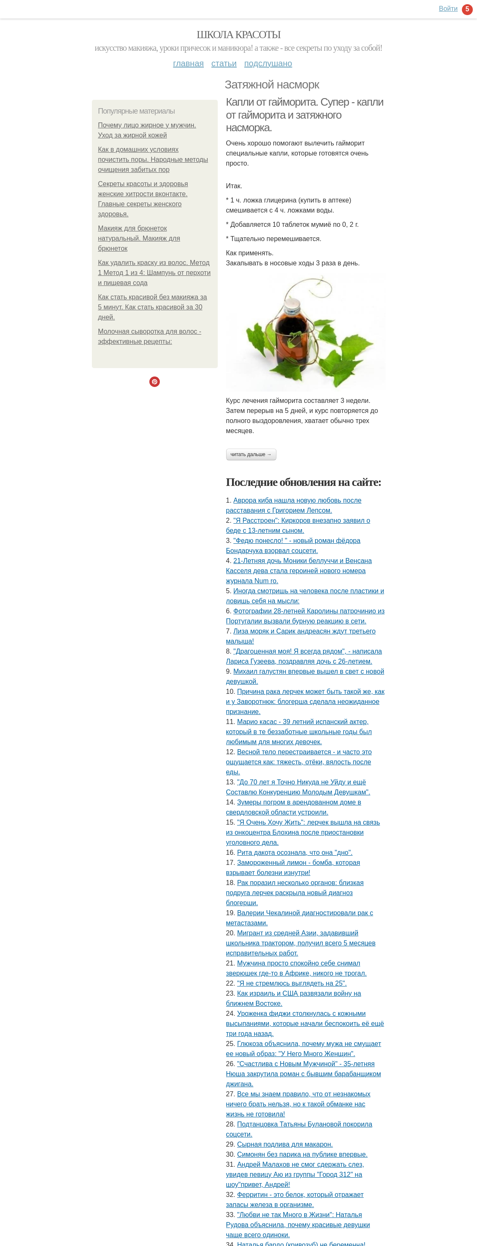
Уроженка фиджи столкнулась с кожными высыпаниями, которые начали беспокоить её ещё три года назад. (305, 1023)
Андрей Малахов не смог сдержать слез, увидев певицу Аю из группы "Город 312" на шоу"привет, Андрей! (295, 1174)
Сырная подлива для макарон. (285, 1144)
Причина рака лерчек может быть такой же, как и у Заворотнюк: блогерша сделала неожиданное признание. (305, 701)
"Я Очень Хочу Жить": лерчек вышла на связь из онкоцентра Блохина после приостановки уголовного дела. (303, 832)
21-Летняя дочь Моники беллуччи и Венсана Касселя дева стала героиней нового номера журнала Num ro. (299, 570)
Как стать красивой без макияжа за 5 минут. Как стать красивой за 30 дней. (152, 307)
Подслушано (268, 63)
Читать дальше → (251, 454)
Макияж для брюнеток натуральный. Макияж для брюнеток (139, 238)
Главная (188, 63)
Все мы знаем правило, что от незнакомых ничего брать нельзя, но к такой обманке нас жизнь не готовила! (298, 1104)
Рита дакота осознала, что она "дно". (294, 852)
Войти (448, 8)
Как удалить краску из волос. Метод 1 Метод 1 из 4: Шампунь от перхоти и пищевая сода (154, 272)
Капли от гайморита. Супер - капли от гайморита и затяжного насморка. (304, 115)
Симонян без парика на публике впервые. (302, 1154)
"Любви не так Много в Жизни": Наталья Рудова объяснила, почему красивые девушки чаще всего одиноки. (298, 1224)
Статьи (224, 63)
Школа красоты (239, 35)
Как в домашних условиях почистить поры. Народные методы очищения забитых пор (153, 159)
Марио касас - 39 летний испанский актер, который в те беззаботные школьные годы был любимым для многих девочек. (299, 731)
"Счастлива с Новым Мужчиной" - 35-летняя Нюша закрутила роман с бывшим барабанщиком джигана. (303, 1074)
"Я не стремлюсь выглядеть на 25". (292, 983)
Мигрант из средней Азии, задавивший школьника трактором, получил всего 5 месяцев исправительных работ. (301, 943)
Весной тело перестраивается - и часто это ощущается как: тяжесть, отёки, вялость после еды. (299, 762)
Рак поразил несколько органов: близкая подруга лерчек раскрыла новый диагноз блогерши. (295, 892)
